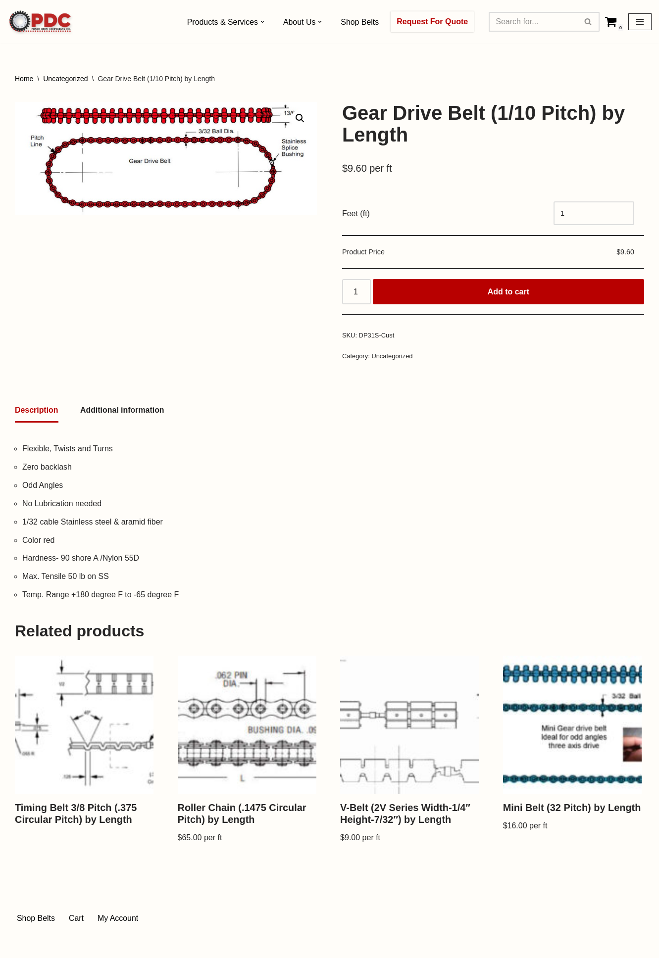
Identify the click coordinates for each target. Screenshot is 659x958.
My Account (118, 920)
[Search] (533, 22)
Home (24, 79)
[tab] (36, 411)
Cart (76, 920)
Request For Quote (432, 21)
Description (36, 411)
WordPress (103, 945)
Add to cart (508, 292)
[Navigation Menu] (640, 21)
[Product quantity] (356, 292)
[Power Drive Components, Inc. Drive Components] (40, 22)
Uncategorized (65, 79)
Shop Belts (360, 22)
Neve (24, 945)
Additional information (122, 411)
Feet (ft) (356, 213)
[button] (262, 22)
